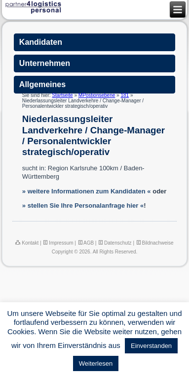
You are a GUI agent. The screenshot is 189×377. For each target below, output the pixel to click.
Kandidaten (40, 42)
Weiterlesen (96, 363)
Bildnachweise (155, 243)
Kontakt (26, 243)
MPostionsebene (96, 95)
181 (124, 95)
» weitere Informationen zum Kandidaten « (86, 191)
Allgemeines (42, 84)
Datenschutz (114, 243)
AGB (85, 243)
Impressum (57, 243)
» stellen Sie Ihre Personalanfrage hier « (83, 205)
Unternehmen (44, 63)
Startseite (62, 95)
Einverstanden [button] (151, 345)
